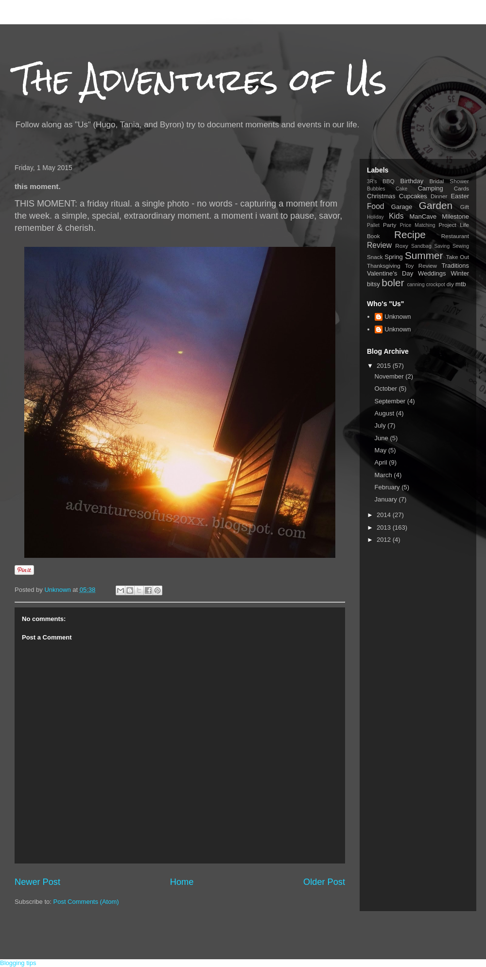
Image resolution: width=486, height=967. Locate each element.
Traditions (455, 265)
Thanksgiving (383, 265)
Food (375, 206)
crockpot (435, 284)
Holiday (375, 217)
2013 (385, 527)
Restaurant (455, 236)
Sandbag (421, 246)
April (382, 462)
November (390, 376)
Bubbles (376, 188)
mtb (460, 284)
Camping (430, 188)
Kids (396, 216)
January (387, 499)
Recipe (410, 234)
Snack (374, 257)
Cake (401, 188)
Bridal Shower (449, 181)
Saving (442, 246)
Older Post (324, 882)
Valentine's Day (390, 273)
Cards (461, 188)
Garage (401, 206)
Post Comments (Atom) (86, 901)
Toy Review (421, 265)
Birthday (412, 181)
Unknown (397, 316)
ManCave (422, 216)
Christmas (381, 196)
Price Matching (417, 225)
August (385, 413)
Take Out (457, 257)
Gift (464, 207)
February (388, 487)
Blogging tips (18, 963)
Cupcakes (413, 196)
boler (393, 282)
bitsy (373, 284)
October (387, 388)
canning (415, 284)
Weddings (432, 273)
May (381, 450)
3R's (372, 181)
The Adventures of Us (201, 79)
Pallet (373, 225)
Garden (435, 205)
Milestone (455, 216)
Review (379, 245)
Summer (424, 255)
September (391, 401)
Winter (460, 273)
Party (389, 225)
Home (182, 882)
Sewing (460, 246)
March (384, 475)
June (382, 438)
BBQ (388, 181)
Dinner (439, 196)
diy (450, 284)
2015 (385, 365)
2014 (385, 514)
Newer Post (37, 882)
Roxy (401, 245)
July (381, 425)
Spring (393, 256)
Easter (460, 196)
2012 (385, 539)
